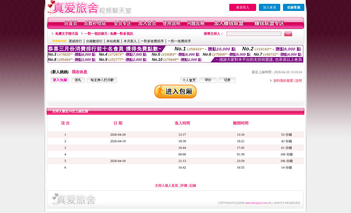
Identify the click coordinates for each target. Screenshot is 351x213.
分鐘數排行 (94, 41)
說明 (298, 81)
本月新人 (130, 41)
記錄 (192, 186)
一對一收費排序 (179, 41)
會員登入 (242, 7)
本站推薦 (113, 41)
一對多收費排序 (152, 41)
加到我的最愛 (283, 81)
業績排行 (75, 41)
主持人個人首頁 (166, 186)
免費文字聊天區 (66, 34)
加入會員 (269, 7)
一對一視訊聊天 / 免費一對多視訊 (108, 34)
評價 (183, 186)
